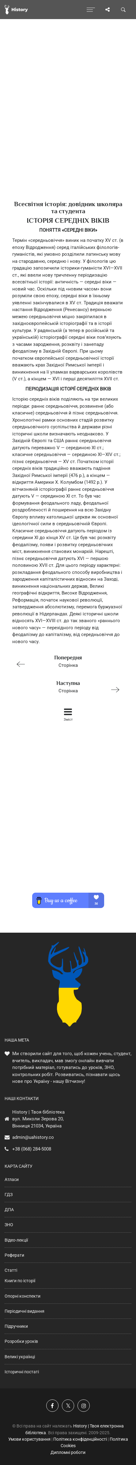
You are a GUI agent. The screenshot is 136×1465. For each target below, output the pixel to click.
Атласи (12, 1179)
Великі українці (20, 1356)
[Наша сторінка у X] (68, 1405)
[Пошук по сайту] (123, 9)
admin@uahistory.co (33, 1137)
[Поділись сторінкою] (107, 9)
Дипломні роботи (68, 1452)
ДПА (9, 1209)
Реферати (14, 1255)
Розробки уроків (21, 1341)
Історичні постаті (22, 1371)
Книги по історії (20, 1280)
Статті (11, 1270)
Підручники (16, 1326)
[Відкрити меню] (91, 9)
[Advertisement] (68, 120)
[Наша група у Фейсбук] (52, 1405)
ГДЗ (9, 1194)
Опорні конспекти (22, 1296)
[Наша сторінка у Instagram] (83, 1405)
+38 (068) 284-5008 (31, 1149)
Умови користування (29, 1439)
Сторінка (65, 661)
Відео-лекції (16, 1240)
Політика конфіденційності (80, 1439)
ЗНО (9, 1224)
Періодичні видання (24, 1311)
